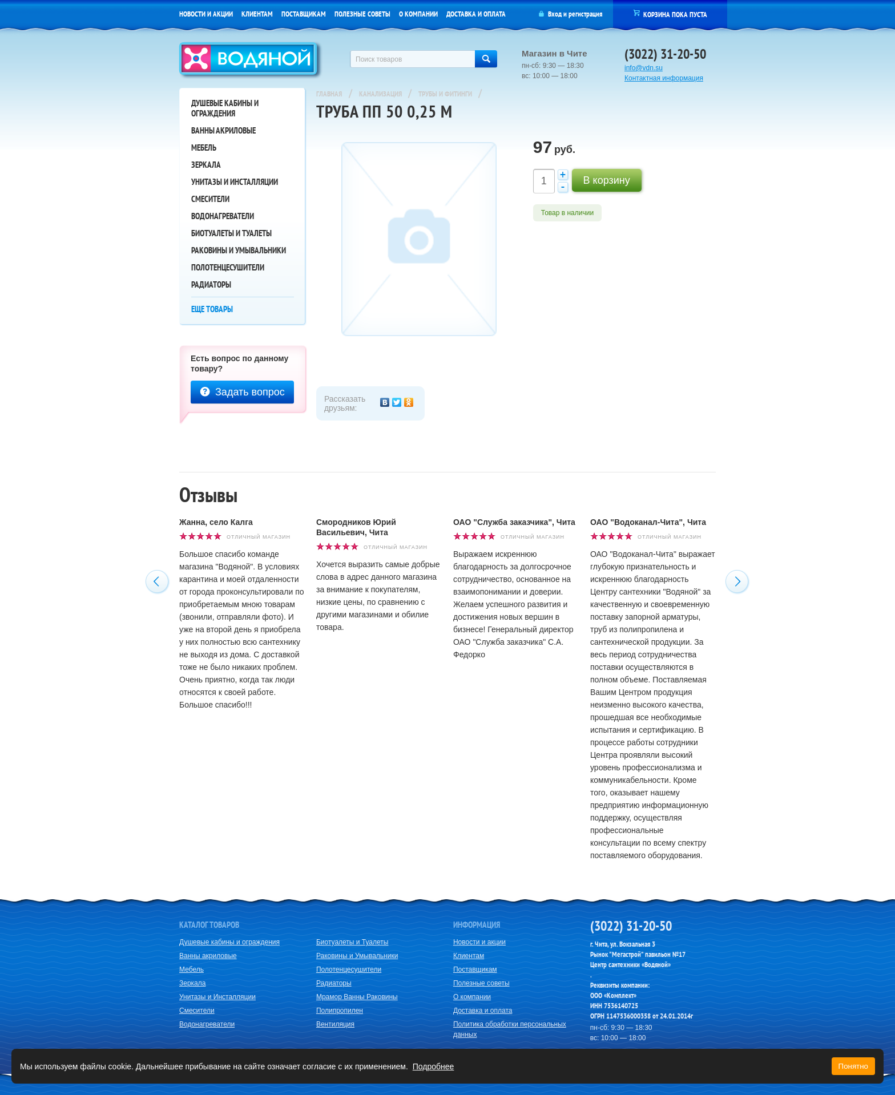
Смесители (210, 198)
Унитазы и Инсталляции (234, 181)
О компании (418, 14)
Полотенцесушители (227, 267)
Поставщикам (303, 14)
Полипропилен (339, 1011)
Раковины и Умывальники (238, 250)
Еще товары (212, 309)
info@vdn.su (643, 68)
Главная (329, 94)
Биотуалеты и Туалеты (231, 233)
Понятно (853, 1066)
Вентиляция (335, 1024)
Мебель (203, 147)
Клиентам (257, 14)
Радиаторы (211, 284)
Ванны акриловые (223, 130)
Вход (555, 14)
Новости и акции (206, 14)
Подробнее (433, 1066)
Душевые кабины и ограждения (225, 108)
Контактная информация (663, 78)
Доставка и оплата (476, 14)
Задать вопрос (242, 392)
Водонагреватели (222, 216)
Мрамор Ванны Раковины (357, 997)
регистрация (585, 14)
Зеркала (206, 164)
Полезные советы (362, 14)
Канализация (381, 94)
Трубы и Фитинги (446, 94)
